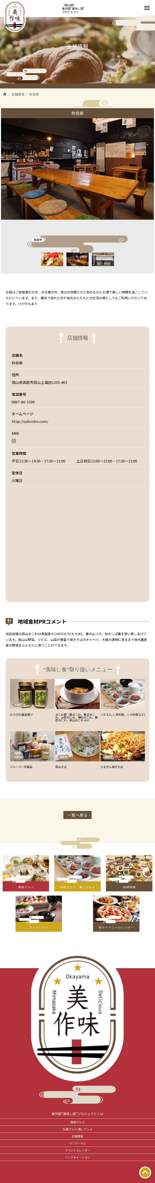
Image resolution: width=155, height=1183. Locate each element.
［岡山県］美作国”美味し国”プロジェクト (73, 8)
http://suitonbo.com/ (30, 421)
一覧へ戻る (77, 815)
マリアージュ (77, 1143)
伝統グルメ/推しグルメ (77, 1129)
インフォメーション (77, 1157)
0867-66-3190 (23, 401)
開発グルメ (77, 1122)
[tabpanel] (77, 169)
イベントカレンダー (77, 1150)
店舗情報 (77, 1136)
